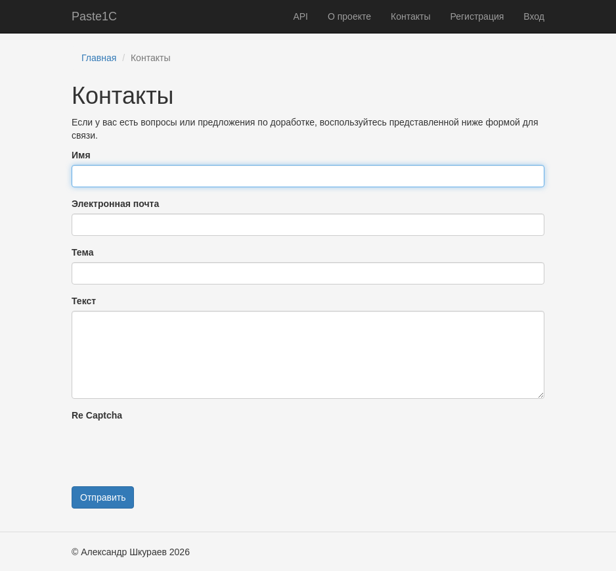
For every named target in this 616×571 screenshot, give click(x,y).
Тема (82, 252)
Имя (81, 155)
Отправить (102, 497)
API (300, 16)
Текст (84, 301)
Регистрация (477, 16)
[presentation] (171, 450)
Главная (98, 58)
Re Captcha (97, 415)
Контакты (410, 16)
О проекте (349, 16)
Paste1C (94, 16)
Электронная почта (115, 203)
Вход (533, 16)
